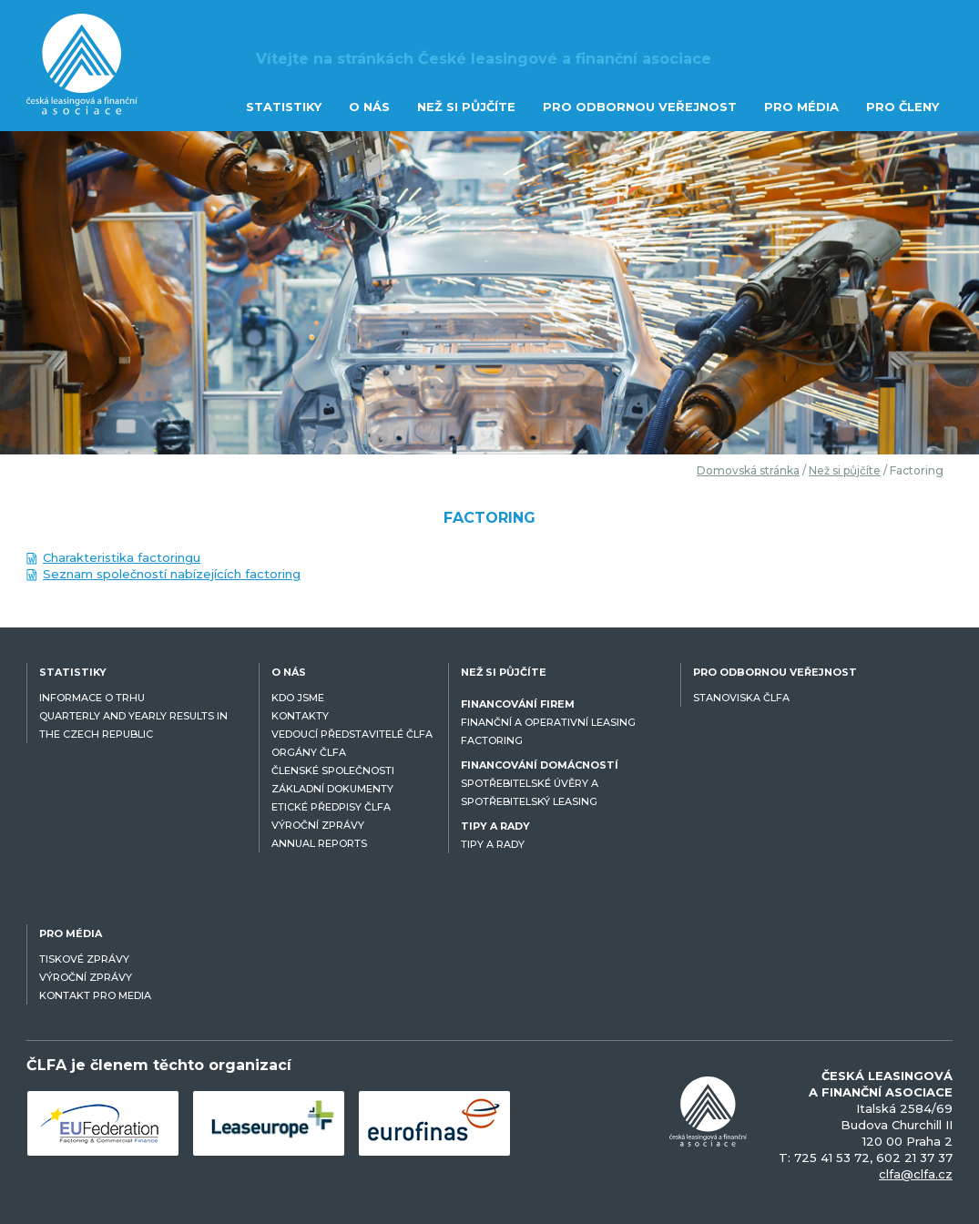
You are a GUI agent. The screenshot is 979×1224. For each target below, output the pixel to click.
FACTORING (492, 740)
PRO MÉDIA (801, 106)
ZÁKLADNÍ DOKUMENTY (332, 788)
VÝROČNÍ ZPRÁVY (317, 825)
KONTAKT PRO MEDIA (95, 995)
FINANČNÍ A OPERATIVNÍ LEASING (548, 722)
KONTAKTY (300, 715)
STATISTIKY (283, 106)
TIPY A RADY (493, 844)
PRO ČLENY (902, 106)
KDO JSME (297, 697)
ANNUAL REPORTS (319, 843)
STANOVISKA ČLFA (741, 697)
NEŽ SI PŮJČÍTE (466, 106)
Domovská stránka (748, 470)
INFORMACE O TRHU (92, 697)
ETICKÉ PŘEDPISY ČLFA (331, 807)
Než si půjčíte (845, 470)
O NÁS (369, 106)
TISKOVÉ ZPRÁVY (84, 959)
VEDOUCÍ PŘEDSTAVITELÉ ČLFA (352, 734)
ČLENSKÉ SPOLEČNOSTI (332, 770)
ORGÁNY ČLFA (308, 752)
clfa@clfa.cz (916, 1174)
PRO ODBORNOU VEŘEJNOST (640, 106)
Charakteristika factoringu (121, 557)
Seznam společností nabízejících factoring (172, 573)
